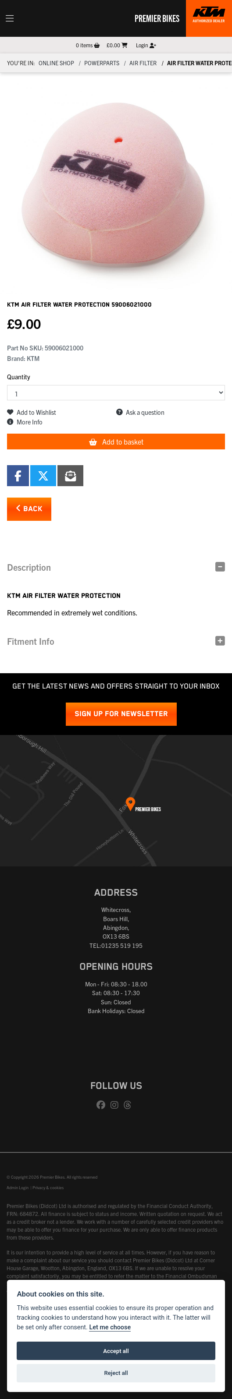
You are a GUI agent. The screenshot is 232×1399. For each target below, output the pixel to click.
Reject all (116, 1373)
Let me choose (110, 1327)
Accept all (115, 1351)
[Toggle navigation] (9, 18)
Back (29, 508)
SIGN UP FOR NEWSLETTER (121, 714)
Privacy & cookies (48, 1187)
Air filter (143, 63)
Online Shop (56, 63)
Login (146, 45)
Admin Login (18, 1187)
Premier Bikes (157, 18)
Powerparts (101, 63)
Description (29, 567)
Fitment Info (30, 641)
